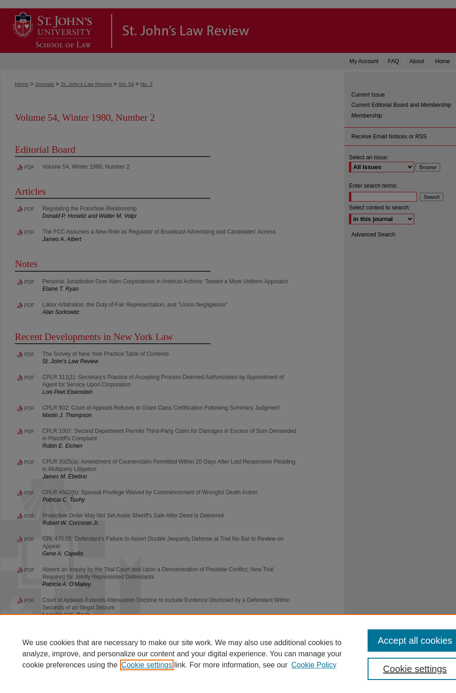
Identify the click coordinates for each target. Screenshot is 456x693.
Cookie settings (146, 665)
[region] (228, 653)
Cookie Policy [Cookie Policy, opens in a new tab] (313, 665)
